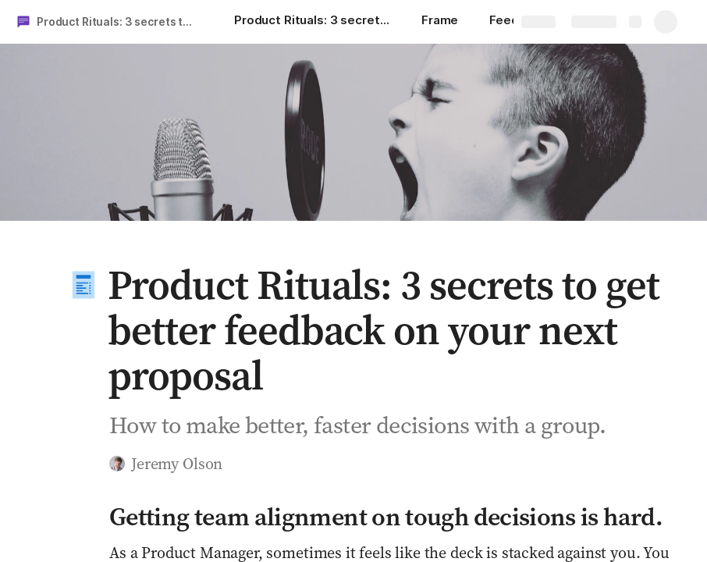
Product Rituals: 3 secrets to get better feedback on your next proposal (120, 21)
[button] (83, 285)
